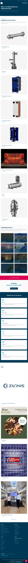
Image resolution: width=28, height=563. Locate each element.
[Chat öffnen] (26, 561)
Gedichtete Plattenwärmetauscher (4, 528)
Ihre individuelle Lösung (3, 534)
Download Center (25, 0)
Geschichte (2, 548)
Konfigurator (21, 0)
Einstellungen (8, 561)
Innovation (2, 544)
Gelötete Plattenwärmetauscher (4, 529)
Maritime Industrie (16, 534)
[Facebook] (2, 555)
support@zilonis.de (17, 543)
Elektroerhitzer (2, 527)
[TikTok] (5, 555)
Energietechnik (16, 528)
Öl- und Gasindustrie (17, 533)
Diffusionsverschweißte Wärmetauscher (5, 532)
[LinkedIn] (4, 555)
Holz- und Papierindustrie (17, 532)
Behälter (2, 533)
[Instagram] (1, 555)
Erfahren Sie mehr (14, 288)
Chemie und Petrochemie (17, 527)
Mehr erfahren (24, 559)
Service (2, 539)
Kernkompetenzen (3, 543)
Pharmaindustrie (16, 529)
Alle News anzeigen (14, 519)
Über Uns (18, 0)
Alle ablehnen (12, 561)
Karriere (2, 549)
